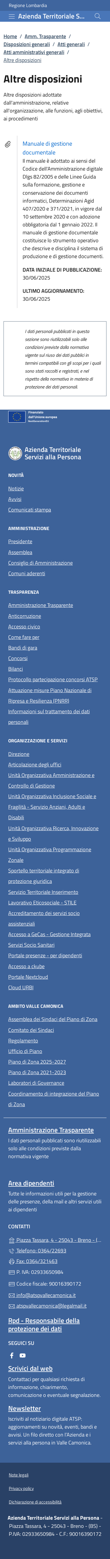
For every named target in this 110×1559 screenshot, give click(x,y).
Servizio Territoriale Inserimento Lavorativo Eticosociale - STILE (43, 897)
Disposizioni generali (27, 44)
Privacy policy (21, 1488)
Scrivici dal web (30, 1368)
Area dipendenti (31, 1183)
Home (10, 36)
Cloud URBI (20, 987)
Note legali (18, 1474)
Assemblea (20, 552)
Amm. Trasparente (45, 36)
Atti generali (71, 44)
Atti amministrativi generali (34, 52)
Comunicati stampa (29, 510)
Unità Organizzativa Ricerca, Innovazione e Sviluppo (53, 833)
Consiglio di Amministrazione (40, 563)
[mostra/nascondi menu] (11, 16)
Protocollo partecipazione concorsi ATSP (53, 679)
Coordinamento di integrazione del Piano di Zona (53, 1099)
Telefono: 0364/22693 (37, 1250)
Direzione (18, 754)
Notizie (16, 488)
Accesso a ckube (26, 966)
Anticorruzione (24, 616)
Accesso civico (24, 626)
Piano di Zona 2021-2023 (37, 1072)
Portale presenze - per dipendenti (45, 955)
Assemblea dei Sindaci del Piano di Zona (52, 1019)
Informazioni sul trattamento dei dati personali (49, 716)
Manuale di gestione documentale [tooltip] (47, 148)
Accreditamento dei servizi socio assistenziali (44, 918)
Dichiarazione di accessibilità (35, 1502)
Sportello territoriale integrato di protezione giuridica (43, 876)
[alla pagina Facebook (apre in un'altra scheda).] (11, 1355)
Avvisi (14, 499)
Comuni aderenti (26, 573)
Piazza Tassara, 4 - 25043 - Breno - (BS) (55, 1239)
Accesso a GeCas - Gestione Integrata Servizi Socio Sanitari (55, 939)
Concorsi (18, 658)
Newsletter (24, 1408)
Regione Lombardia (28, 5)
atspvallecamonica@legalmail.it (47, 1306)
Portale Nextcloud (28, 977)
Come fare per (50, 636)
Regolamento (23, 1041)
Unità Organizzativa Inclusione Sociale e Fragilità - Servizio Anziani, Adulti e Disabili (52, 806)
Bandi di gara (22, 648)
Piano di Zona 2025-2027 (37, 1062)
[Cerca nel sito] (97, 16)
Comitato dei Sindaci (31, 1030)
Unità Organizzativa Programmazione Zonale (49, 854)
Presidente (20, 541)
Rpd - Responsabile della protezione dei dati (44, 1324)
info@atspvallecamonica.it (42, 1295)
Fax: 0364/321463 (32, 1261)
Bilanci (15, 669)
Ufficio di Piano (25, 1051)
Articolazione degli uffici (34, 764)
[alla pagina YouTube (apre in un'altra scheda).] (22, 1355)
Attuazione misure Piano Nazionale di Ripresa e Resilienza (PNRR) (50, 695)
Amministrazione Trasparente (40, 605)
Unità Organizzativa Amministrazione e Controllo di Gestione (51, 780)
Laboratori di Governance (36, 1083)
